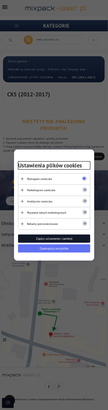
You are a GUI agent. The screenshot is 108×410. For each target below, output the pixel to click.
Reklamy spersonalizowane (42, 223)
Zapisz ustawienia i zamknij (54, 238)
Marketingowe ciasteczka (41, 190)
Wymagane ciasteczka (39, 179)
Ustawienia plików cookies (50, 165)
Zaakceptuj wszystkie (54, 248)
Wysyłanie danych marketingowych (46, 212)
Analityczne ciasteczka (39, 201)
